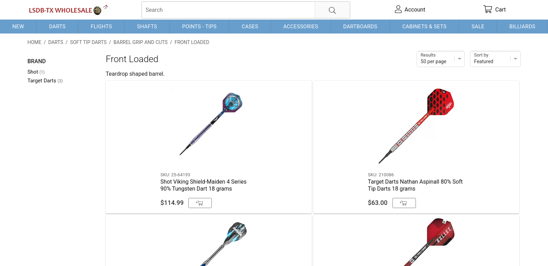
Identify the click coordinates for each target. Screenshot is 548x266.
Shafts (147, 26)
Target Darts (45, 80)
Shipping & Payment (83, 249)
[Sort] (495, 59)
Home (34, 42)
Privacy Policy (128, 249)
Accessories (300, 26)
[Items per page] (441, 59)
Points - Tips (199, 26)
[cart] (495, 10)
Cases (249, 26)
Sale (477, 26)
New (18, 26)
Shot (35, 72)
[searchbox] (246, 10)
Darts (57, 26)
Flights (101, 26)
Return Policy (166, 249)
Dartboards (360, 26)
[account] (410, 10)
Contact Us (41, 249)
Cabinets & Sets (424, 26)
